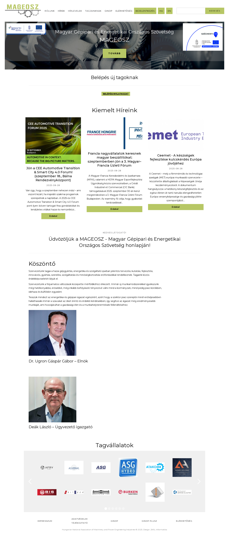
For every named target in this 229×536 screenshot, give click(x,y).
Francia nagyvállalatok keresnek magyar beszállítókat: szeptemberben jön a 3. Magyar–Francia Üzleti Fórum (114, 159)
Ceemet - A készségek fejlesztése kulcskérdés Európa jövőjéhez (176, 159)
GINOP (108, 11)
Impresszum (45, 521)
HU (161, 11)
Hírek (61, 11)
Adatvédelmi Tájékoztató (80, 521)
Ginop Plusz (149, 521)
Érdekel (53, 216)
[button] (30, 481)
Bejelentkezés (145, 11)
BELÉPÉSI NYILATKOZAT (115, 94)
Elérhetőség (124, 11)
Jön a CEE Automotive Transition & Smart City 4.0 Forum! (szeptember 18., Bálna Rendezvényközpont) (53, 174)
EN (169, 11)
